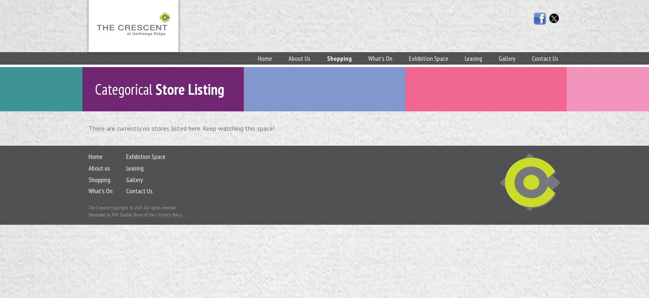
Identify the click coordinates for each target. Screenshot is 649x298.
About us (99, 168)
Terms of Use (143, 214)
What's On (380, 58)
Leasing (473, 58)
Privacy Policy (170, 214)
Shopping (339, 58)
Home (265, 58)
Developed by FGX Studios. (110, 214)
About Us (299, 58)
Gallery (507, 58)
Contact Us (545, 58)
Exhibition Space (428, 58)
